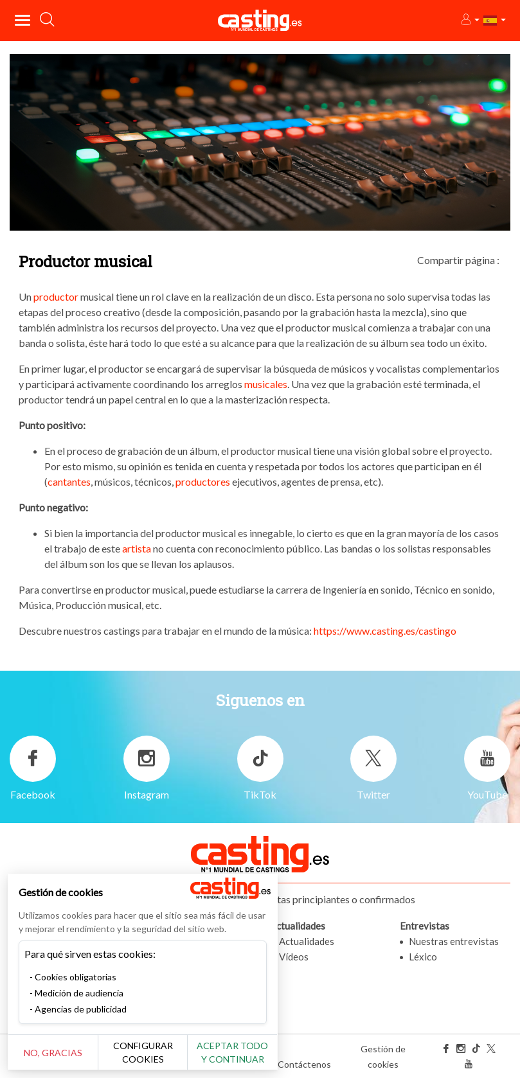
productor (55, 296)
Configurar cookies (143, 1052)
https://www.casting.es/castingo (385, 630)
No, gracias (53, 1052)
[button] (469, 20)
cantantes (69, 481)
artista (136, 548)
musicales (265, 384)
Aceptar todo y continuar (232, 1052)
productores (202, 481)
